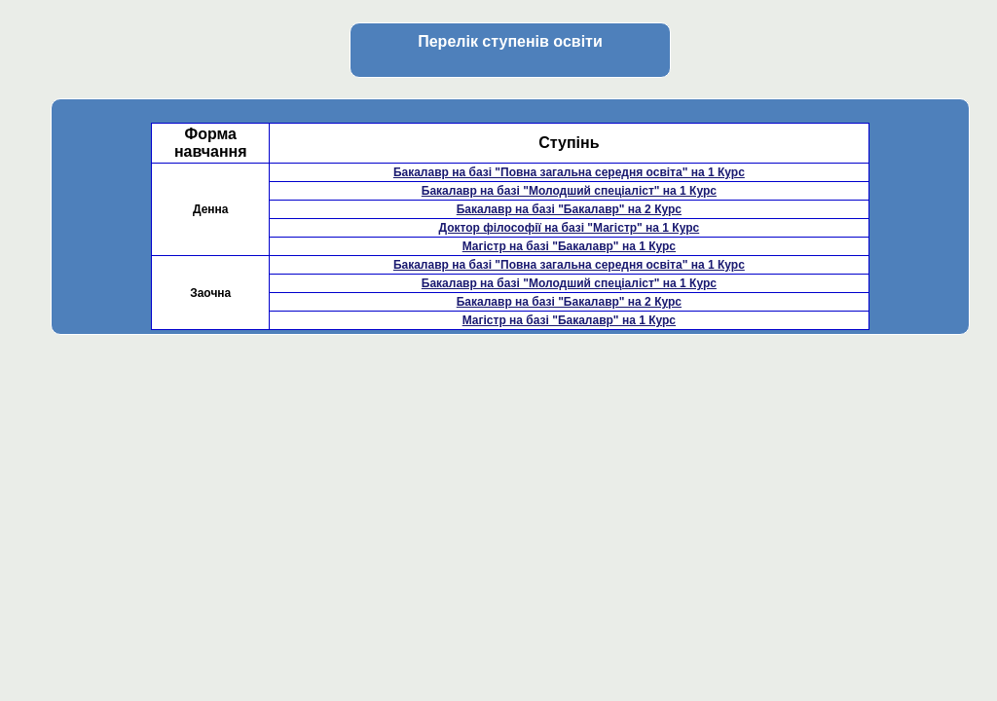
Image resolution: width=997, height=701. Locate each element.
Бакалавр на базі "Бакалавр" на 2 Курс (569, 209)
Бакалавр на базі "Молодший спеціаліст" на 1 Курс (569, 191)
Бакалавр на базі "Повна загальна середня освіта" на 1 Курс (569, 172)
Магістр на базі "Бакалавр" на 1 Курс (569, 246)
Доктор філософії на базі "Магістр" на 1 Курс (568, 228)
